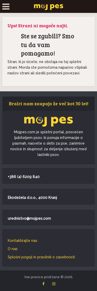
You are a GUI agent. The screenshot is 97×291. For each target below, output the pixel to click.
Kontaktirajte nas (22, 241)
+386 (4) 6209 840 (24, 177)
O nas (13, 249)
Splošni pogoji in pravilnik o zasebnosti (41, 257)
